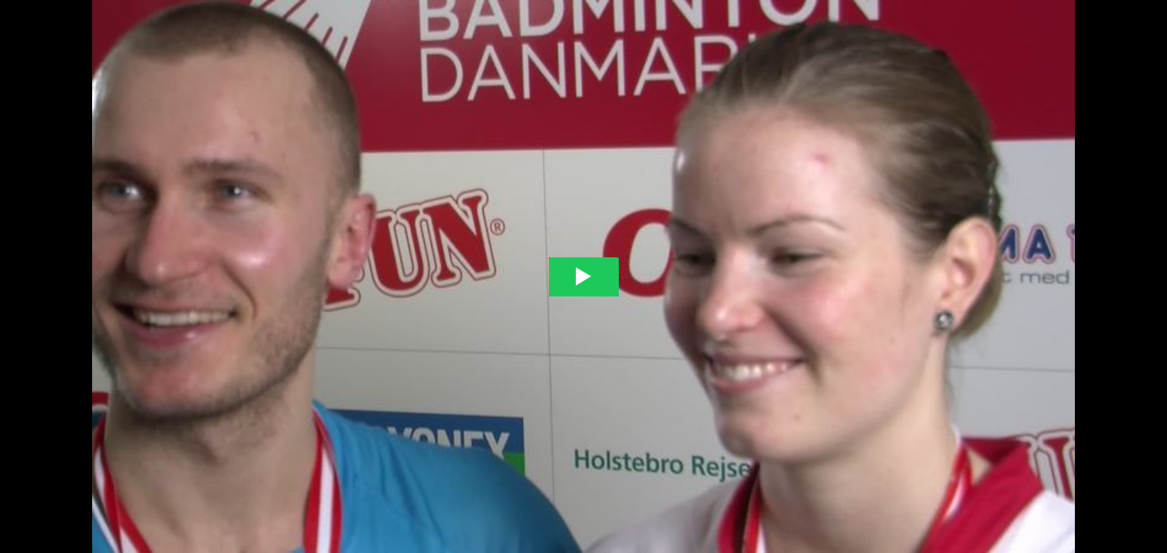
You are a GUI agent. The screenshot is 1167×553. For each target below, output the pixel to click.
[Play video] (584, 276)
